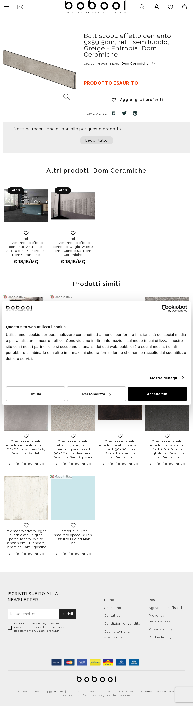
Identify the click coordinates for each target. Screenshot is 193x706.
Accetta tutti (158, 394)
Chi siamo (112, 606)
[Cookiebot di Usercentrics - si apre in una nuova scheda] (165, 308)
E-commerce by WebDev (158, 690)
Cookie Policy (160, 636)
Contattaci (113, 614)
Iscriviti (68, 613)
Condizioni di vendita (122, 622)
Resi (152, 598)
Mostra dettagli (163, 378)
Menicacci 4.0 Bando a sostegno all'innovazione (96, 694)
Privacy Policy (36, 622)
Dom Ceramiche (135, 62)
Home (109, 598)
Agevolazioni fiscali (165, 606)
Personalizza (96, 394)
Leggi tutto (96, 139)
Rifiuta (35, 394)
